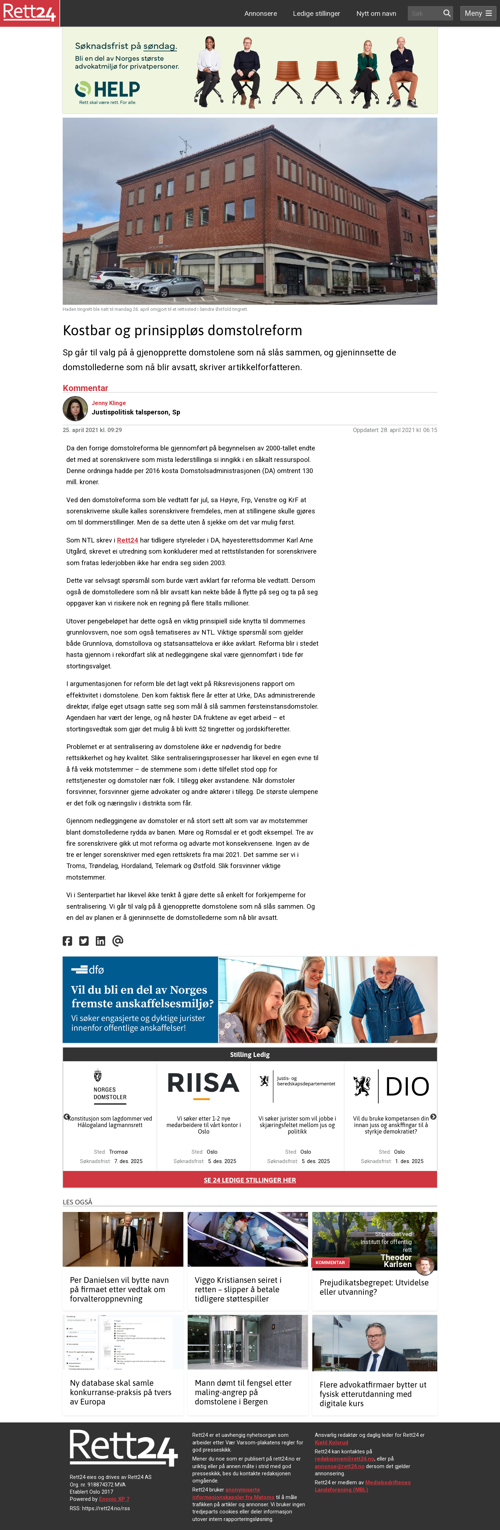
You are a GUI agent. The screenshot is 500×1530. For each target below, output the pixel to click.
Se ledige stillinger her (250, 1180)
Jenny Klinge (108, 403)
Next (433, 1117)
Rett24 (127, 540)
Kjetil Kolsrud (331, 1442)
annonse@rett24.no (340, 1466)
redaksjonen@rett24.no (344, 1459)
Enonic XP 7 (114, 1499)
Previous (66, 1117)
